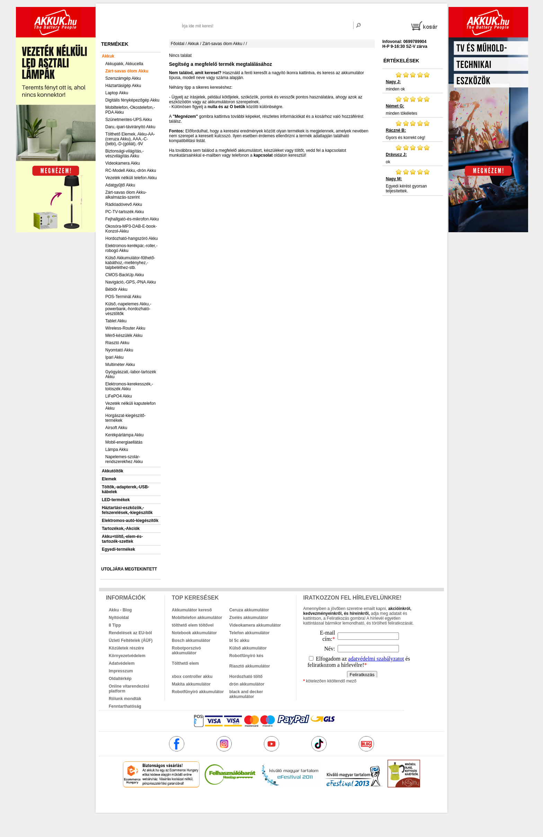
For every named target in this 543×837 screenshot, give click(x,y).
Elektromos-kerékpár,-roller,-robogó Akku (131, 248)
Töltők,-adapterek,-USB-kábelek (125, 489)
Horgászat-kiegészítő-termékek (125, 418)
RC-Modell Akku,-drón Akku (130, 170)
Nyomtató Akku (119, 350)
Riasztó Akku (117, 342)
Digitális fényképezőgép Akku (132, 100)
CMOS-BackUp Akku (124, 274)
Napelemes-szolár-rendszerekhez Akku (124, 459)
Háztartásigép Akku (123, 85)
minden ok (412, 81)
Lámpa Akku (116, 449)
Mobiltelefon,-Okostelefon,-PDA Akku (130, 110)
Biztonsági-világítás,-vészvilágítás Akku (124, 153)
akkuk (234, 802)
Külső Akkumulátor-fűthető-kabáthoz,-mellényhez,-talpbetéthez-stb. (130, 262)
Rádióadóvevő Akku (123, 204)
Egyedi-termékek (118, 549)
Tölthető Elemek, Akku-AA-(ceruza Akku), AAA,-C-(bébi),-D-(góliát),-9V (130, 139)
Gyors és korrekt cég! (412, 130)
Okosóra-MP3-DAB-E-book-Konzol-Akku (131, 229)
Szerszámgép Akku (123, 78)
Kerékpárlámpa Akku (124, 435)
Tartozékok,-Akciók (121, 528)
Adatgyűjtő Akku (120, 185)
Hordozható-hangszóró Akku (131, 238)
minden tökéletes (412, 106)
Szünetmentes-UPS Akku (128, 119)
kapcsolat (263, 155)
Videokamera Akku (122, 163)
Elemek (109, 479)
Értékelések (401, 60)
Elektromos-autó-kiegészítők (130, 520)
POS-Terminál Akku (123, 296)
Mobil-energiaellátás (123, 442)
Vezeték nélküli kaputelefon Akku (130, 406)
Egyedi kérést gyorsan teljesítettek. (412, 180)
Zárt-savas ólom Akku (126, 71)
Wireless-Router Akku (125, 328)
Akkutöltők (112, 471)
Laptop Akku (116, 92)
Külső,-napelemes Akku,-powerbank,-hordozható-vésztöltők (128, 309)
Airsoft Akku (116, 427)
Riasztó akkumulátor (249, 666)
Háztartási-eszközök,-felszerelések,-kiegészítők (127, 510)
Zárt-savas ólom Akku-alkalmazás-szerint (125, 195)
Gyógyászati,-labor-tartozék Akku (130, 374)
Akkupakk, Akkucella (124, 63)
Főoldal (177, 43)
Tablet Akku (115, 321)
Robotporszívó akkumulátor (186, 650)
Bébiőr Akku (116, 289)
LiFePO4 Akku (118, 396)
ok (412, 154)
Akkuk (108, 56)
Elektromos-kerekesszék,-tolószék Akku (129, 386)
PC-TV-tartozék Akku (124, 211)
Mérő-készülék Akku (123, 335)
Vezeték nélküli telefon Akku (131, 177)
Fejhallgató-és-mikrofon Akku (132, 219)
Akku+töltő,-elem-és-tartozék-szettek (122, 539)
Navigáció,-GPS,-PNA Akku (130, 282)
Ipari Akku (114, 357)
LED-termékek (116, 499)
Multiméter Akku (120, 364)
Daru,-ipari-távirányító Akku (130, 126)
